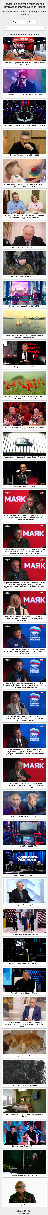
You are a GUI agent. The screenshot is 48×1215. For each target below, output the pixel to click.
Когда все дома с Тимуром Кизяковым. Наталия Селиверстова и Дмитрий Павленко (24, 216)
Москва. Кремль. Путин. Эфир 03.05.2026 (24, 246)
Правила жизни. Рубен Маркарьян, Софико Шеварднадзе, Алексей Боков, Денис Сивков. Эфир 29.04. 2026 (24, 1023)
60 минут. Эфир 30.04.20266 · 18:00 (24, 845)
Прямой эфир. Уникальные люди (24, 933)
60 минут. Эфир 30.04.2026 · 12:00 (24, 816)
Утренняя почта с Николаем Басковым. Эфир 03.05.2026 (24, 94)
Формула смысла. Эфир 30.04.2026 (24, 874)
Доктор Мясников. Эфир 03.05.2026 (24, 154)
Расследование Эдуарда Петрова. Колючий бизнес (24, 456)
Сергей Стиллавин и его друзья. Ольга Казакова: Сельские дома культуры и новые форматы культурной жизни (24, 617)
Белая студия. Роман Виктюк (24, 1204)
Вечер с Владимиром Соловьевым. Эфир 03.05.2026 (24, 125)
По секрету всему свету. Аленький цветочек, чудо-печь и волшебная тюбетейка (24, 396)
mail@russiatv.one (24, 1214)
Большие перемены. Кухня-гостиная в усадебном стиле (24, 1115)
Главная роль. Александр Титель (24, 904)
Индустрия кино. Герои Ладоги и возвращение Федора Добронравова (24, 335)
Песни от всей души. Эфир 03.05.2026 (24, 305)
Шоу (14, 22)
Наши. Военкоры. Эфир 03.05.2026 (24, 276)
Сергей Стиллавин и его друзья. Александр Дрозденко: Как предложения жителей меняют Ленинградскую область (24, 784)
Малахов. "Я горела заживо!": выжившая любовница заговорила (24, 63)
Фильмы (32, 22)
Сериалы (22, 22)
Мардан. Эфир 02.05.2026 (24, 366)
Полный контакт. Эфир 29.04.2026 (24, 992)
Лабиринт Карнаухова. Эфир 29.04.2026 (24, 963)
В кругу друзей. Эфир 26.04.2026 (24, 1055)
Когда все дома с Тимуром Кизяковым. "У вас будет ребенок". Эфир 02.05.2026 (24, 184)
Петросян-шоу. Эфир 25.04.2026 (24, 1145)
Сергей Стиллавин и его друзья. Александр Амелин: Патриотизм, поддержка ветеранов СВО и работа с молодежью (24, 651)
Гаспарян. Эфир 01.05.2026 (24, 485)
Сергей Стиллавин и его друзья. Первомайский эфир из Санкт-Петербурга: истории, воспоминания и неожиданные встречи (24, 517)
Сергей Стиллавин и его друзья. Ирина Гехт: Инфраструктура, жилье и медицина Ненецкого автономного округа (24, 717)
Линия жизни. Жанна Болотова (24, 1174)
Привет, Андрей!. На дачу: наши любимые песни (24, 427)
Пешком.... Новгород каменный (24, 1084)
